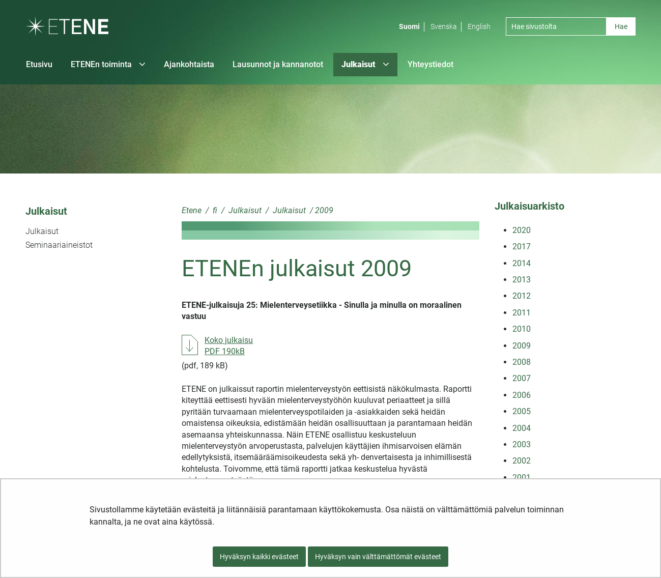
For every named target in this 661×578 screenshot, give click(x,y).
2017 (521, 246)
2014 (521, 263)
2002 (521, 461)
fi (214, 210)
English (479, 26)
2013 (521, 279)
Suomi (409, 26)
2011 (521, 312)
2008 (521, 362)
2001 (521, 477)
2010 (521, 329)
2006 (521, 395)
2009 (521, 346)
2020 (521, 230)
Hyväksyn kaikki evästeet (259, 557)
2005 (521, 411)
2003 (521, 444)
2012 (521, 296)
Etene (192, 210)
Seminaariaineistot (59, 245)
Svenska (443, 26)
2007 (521, 378)
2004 (521, 428)
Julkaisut (46, 211)
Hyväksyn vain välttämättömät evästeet (378, 557)
